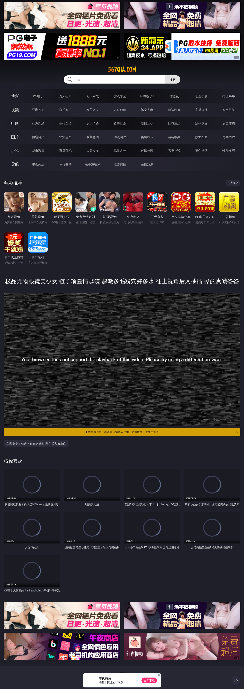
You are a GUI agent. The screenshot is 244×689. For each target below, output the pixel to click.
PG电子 (38, 96)
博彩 (15, 96)
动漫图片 (120, 137)
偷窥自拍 (38, 137)
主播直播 (201, 110)
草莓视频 (65, 164)
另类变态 (228, 123)
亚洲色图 (65, 137)
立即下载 (149, 680)
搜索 (172, 79)
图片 (15, 137)
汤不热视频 (92, 164)
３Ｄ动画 (120, 110)
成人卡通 (92, 123)
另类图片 (228, 137)
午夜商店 (38, 164)
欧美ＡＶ (92, 110)
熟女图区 (201, 137)
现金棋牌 (201, 96)
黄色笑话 (201, 150)
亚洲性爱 (38, 123)
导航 (15, 164)
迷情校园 (147, 150)
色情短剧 (147, 164)
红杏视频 (120, 164)
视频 (15, 109)
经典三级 (174, 123)
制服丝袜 (147, 123)
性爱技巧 (228, 150)
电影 (15, 123)
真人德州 (65, 96)
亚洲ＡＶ (38, 110)
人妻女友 (92, 150)
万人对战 (92, 96)
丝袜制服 (174, 110)
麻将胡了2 (147, 96)
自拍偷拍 (65, 110)
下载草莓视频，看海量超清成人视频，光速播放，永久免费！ (161, 432)
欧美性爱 (120, 123)
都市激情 (38, 150)
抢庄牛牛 (228, 96)
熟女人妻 (147, 110)
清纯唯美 (174, 137)
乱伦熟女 (201, 123)
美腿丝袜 (147, 137)
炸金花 (174, 96)
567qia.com (122, 69)
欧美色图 (92, 137)
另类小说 (174, 150)
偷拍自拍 (65, 123)
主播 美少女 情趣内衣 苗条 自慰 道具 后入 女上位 (36, 443)
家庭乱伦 (65, 150)
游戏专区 (120, 96)
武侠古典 (120, 150)
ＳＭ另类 (228, 110)
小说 (15, 150)
